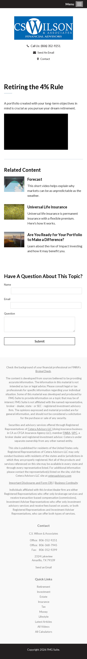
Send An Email (46, 52)
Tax (43, 606)
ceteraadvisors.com (59, 475)
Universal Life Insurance (47, 207)
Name (7, 284)
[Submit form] (39, 341)
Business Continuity (66, 482)
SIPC (74, 433)
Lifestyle (43, 616)
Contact (45, 59)
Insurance (43, 601)
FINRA (66, 433)
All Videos (43, 626)
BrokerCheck (43, 371)
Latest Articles (43, 621)
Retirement (43, 586)
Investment (43, 591)
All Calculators (43, 631)
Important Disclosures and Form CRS (31, 482)
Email (7, 299)
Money (43, 611)
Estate (43, 596)
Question (9, 313)
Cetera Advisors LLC (40, 429)
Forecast (34, 179)
